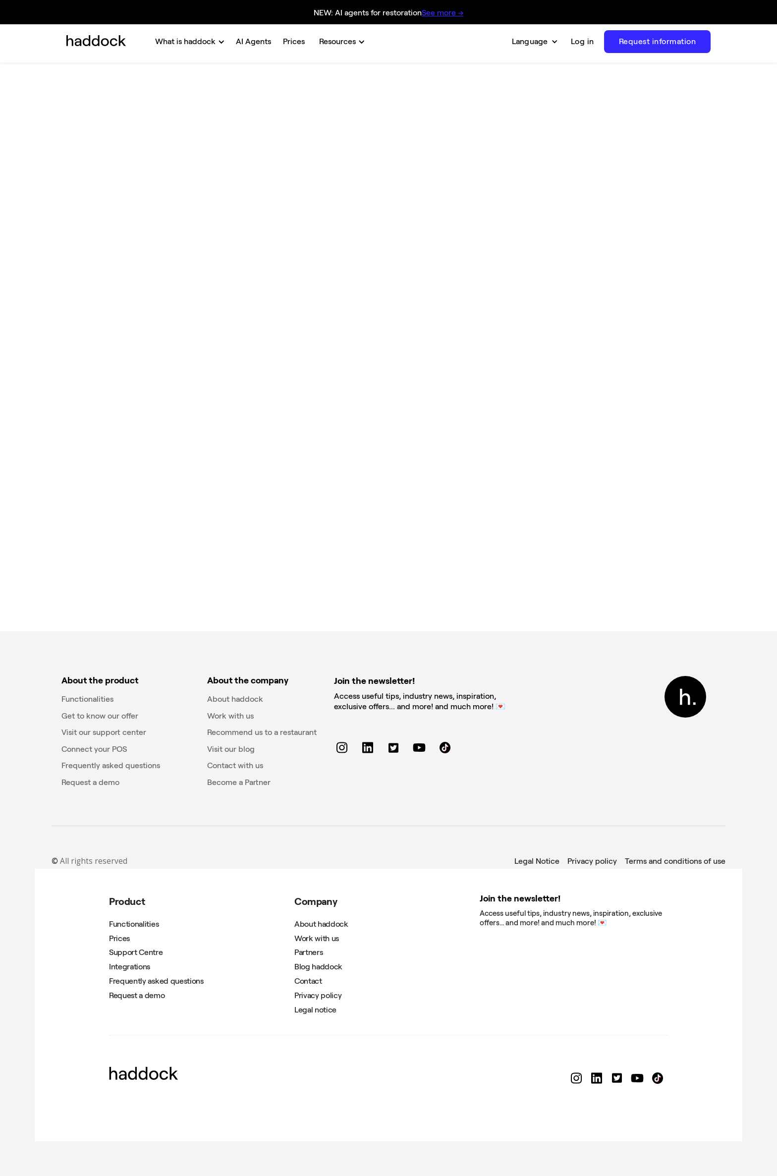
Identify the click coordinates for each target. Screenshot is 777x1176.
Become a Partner (239, 782)
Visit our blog (231, 749)
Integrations (129, 966)
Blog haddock (318, 966)
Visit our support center (103, 732)
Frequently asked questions (110, 765)
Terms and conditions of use (675, 861)
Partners (308, 952)
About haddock (235, 699)
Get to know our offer (99, 716)
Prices (119, 938)
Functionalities (87, 699)
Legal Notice (536, 861)
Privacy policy (592, 861)
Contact (308, 981)
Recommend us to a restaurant (262, 732)
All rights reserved (89, 861)
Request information (657, 41)
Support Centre (136, 952)
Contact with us (235, 765)
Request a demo (90, 782)
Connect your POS (94, 749)
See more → (442, 12)
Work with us (230, 716)
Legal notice (315, 1010)
